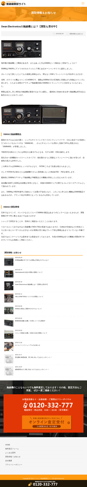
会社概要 (8, 461)
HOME (7, 445)
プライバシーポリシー (13, 465)
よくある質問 (10, 453)
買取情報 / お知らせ (12, 457)
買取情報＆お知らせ (76, 34)
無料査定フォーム (12, 449)
